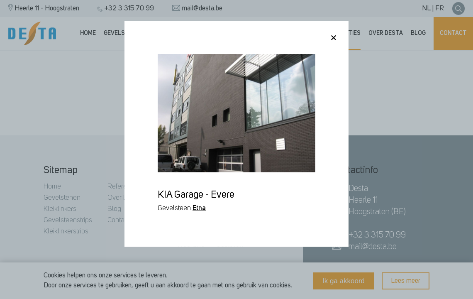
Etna (199, 208)
